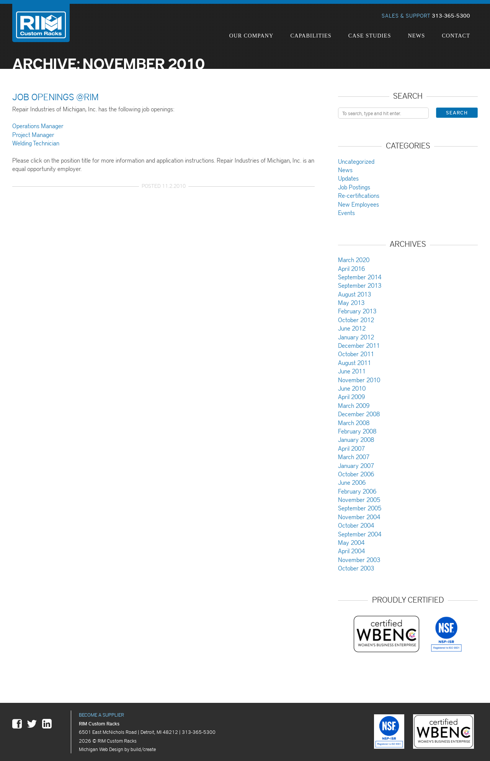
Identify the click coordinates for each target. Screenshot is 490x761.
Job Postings (354, 187)
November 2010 (359, 380)
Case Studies (369, 36)
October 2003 (356, 568)
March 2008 (353, 423)
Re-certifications (358, 195)
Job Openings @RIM (55, 96)
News (416, 36)
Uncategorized (356, 161)
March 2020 (353, 260)
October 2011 (356, 354)
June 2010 (352, 388)
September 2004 (359, 534)
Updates (348, 178)
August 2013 (354, 294)
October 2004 (356, 525)
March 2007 (353, 457)
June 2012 (352, 328)
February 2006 (357, 491)
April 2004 (351, 551)
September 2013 (359, 285)
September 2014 (359, 277)
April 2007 (351, 448)
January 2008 (356, 439)
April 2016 (351, 268)
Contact (456, 36)
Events (346, 213)
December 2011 (359, 345)
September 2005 (359, 508)
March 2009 (353, 405)
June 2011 (352, 371)
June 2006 (352, 482)
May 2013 (351, 302)
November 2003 (359, 560)
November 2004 (359, 517)
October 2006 (356, 474)
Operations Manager (38, 126)
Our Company (251, 36)
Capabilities (310, 36)
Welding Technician (35, 143)
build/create (143, 749)
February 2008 (357, 431)
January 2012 (356, 337)
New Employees (358, 204)
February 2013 (357, 311)
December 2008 (359, 414)
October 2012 (356, 320)
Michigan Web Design (101, 749)
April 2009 (351, 397)
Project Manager (33, 134)
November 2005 (359, 499)
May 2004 (351, 542)
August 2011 (354, 363)
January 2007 (356, 465)
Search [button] (457, 112)
